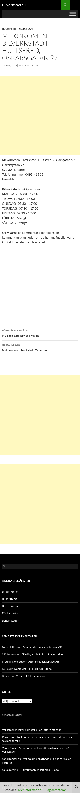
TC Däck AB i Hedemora (29, 676)
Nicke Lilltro (10, 647)
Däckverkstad (10, 613)
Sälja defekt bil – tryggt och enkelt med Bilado (30, 769)
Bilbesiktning (10, 591)
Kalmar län (25, 28)
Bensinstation (10, 620)
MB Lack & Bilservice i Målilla (40, 332)
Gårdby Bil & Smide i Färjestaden (42, 654)
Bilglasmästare (11, 606)
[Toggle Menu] (72, 14)
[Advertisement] (40, 115)
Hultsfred (9, 28)
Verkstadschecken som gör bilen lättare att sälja (31, 729)
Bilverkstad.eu (14, 5)
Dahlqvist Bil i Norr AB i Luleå (33, 668)
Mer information (29, 790)
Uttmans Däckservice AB (43, 661)
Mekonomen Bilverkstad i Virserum (40, 347)
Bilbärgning (9, 598)
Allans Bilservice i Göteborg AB (42, 647)
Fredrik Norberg (12, 661)
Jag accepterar (56, 790)
